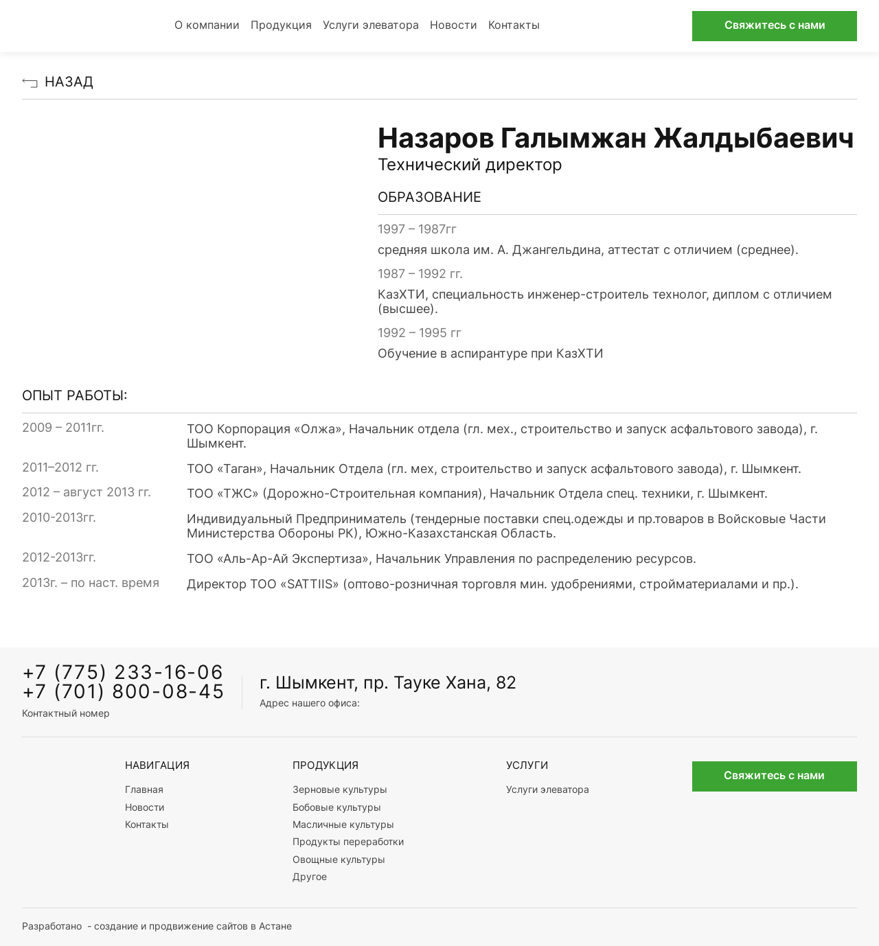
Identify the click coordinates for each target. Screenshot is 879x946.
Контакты (514, 26)
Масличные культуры (343, 825)
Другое (310, 878)
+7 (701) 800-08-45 (123, 693)
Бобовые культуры (337, 808)
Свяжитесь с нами (774, 26)
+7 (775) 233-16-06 (122, 674)
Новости (453, 26)
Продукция (281, 26)
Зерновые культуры (340, 790)
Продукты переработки (348, 843)
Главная (144, 790)
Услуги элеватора (371, 26)
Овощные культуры (339, 860)
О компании (207, 26)
